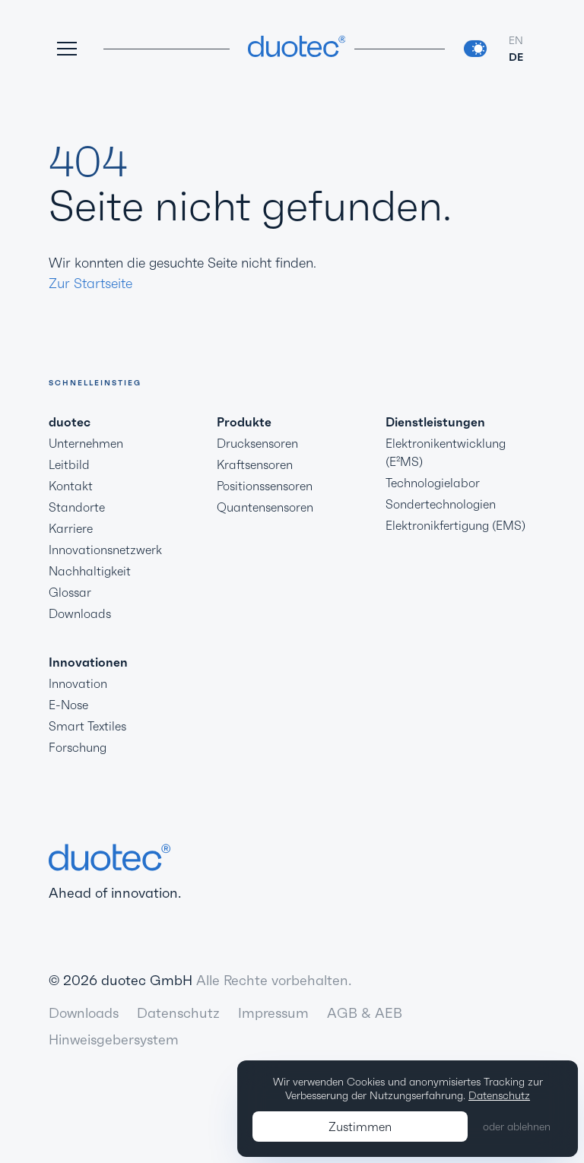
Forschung (77, 747)
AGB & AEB (364, 1013)
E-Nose (68, 704)
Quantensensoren (265, 507)
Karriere (71, 528)
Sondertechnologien (441, 504)
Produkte (244, 421)
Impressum (273, 1013)
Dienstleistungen (435, 421)
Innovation (78, 683)
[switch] (475, 49)
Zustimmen (360, 1126)
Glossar (70, 592)
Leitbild (69, 464)
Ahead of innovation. (115, 871)
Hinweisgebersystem (114, 1039)
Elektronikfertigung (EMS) (455, 525)
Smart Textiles (87, 726)
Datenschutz (178, 1013)
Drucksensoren (257, 443)
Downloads (80, 613)
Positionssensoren (265, 485)
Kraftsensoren (255, 464)
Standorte (77, 507)
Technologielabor (433, 482)
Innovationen (88, 662)
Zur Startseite (90, 283)
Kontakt (71, 485)
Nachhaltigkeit (90, 570)
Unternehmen (86, 443)
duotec (69, 421)
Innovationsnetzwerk (105, 549)
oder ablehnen (517, 1126)
